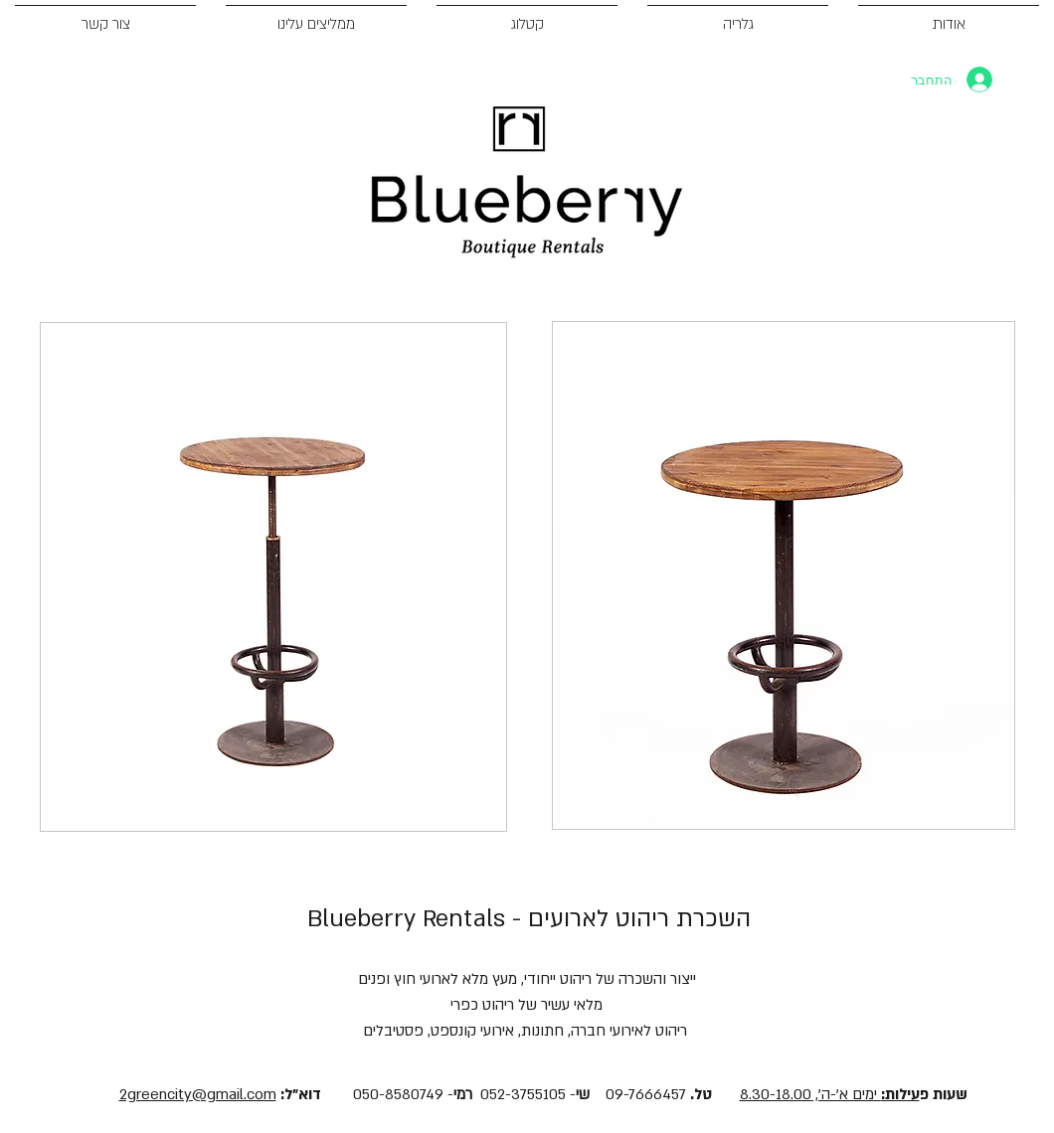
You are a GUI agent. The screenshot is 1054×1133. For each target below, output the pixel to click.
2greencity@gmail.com (197, 1094)
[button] (273, 577)
